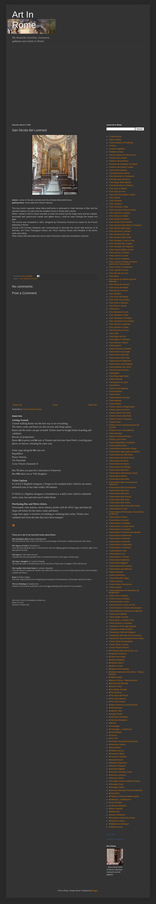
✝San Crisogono (115, 204)
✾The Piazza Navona (117, 699)
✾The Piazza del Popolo (118, 695)
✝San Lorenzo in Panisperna (120, 267)
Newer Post (17, 405)
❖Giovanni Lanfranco (117, 775)
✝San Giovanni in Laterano (119, 231)
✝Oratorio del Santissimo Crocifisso (123, 164)
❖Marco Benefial (115, 809)
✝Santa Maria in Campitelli (119, 523)
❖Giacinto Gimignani (117, 766)
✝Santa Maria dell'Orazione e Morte (123, 473)
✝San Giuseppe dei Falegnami (121, 246)
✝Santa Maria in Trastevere (120, 548)
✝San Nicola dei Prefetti (118, 288)
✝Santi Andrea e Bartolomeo (120, 584)
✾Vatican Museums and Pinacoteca (123, 705)
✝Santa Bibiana (115, 401)
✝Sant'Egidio (114, 373)
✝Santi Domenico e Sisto (119, 602)
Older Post (92, 405)
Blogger (95, 891)
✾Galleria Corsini (116, 666)
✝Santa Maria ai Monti (118, 446)
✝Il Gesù (112, 146)
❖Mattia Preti (114, 812)
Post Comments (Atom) (32, 409)
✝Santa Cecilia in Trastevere (120, 419)
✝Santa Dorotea (115, 433)
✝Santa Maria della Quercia (120, 497)
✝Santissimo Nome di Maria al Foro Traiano (126, 638)
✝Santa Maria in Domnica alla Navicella (125, 532)
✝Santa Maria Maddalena (119, 560)
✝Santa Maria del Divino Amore (121, 458)
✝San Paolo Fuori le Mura (119, 300)
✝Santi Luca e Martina (118, 614)
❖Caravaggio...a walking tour (120, 729)
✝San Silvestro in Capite (118, 327)
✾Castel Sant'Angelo (117, 657)
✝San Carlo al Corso (117, 191)
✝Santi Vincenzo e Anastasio (120, 623)
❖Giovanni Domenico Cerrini (120, 772)
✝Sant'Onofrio (114, 394)
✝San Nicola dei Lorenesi (28, 279)
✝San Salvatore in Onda (118, 315)
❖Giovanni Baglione (117, 769)
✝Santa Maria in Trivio (118, 551)
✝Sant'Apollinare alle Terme (120, 367)
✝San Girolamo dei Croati (119, 234)
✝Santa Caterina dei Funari (120, 413)
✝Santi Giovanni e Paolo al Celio (122, 605)
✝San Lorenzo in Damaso (119, 253)
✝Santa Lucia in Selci (117, 439)
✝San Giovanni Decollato (119, 219)
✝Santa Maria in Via (117, 554)
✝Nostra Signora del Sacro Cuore (122, 155)
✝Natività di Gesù (116, 152)
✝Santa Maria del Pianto (118, 461)
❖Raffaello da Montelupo (119, 824)
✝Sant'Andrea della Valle (119, 355)
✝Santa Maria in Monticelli (119, 538)
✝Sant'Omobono (115, 391)
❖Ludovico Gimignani (117, 806)
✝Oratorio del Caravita (118, 158)
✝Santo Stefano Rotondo (119, 648)
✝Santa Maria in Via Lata (119, 557)
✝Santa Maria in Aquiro (118, 517)
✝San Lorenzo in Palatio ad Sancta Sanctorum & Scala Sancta (123, 263)
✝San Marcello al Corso (118, 273)
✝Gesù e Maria (115, 140)
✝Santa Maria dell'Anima (119, 470)
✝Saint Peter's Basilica (118, 170)
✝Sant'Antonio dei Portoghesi (120, 364)
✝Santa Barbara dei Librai (119, 398)
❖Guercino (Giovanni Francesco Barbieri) (125, 790)
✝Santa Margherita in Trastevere (122, 443)
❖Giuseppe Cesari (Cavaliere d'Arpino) (124, 781)
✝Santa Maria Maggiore (118, 563)
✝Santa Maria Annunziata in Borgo (122, 449)
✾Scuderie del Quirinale (118, 683)
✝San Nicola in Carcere (118, 291)
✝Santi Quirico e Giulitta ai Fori (121, 620)
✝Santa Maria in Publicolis (119, 542)
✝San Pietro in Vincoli (117, 306)
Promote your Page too (114, 839)
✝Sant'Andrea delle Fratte (119, 358)
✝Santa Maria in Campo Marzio (121, 526)
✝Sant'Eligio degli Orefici (119, 376)
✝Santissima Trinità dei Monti (120, 629)
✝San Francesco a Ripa (118, 207)
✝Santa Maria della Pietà (119, 493)
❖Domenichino (115, 747)
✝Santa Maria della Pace (119, 490)
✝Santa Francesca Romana (120, 436)
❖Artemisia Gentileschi (118, 720)
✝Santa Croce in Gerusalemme (121, 430)
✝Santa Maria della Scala (119, 500)
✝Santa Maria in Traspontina (120, 545)
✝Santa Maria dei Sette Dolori (121, 455)
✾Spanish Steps (115, 686)
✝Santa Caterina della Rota (120, 416)
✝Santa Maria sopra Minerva (120, 569)
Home (55, 405)
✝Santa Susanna (116, 581)
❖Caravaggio (114, 726)
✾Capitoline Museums (118, 654)
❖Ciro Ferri (113, 738)
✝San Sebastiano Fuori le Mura (121, 321)
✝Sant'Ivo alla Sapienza (118, 388)
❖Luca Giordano (115, 802)
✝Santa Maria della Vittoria (119, 503)
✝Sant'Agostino (115, 346)
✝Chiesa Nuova (115, 136)
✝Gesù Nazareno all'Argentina (121, 143)
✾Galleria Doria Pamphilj (119, 669)
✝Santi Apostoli (115, 587)
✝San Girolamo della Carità (120, 237)
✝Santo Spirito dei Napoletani (121, 641)
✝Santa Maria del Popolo (119, 464)
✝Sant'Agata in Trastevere (119, 339)
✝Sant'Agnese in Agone (118, 343)
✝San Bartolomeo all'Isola (119, 173)
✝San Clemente (115, 201)
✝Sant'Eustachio (115, 379)
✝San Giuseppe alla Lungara (120, 243)
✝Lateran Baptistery (117, 149)
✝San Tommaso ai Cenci (119, 330)
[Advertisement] (36, 83)
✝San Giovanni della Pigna (119, 228)
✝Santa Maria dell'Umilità (119, 479)
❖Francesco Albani (116, 754)
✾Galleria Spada (115, 677)
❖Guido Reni (114, 793)
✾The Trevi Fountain (117, 702)
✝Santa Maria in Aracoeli (119, 520)
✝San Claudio (114, 198)
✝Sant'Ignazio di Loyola (118, 382)
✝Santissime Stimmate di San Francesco (125, 635)
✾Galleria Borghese (117, 660)
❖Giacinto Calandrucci (118, 763)
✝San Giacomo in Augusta (119, 213)
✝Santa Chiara (115, 422)
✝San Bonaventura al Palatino (121, 185)
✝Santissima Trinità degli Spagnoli (122, 626)
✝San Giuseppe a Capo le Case (122, 240)
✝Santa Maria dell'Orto (118, 476)
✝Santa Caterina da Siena (119, 410)
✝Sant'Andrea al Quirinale (119, 352)
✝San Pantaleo (115, 294)
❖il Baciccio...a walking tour (120, 799)
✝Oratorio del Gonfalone (118, 161)
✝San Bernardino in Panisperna (121, 176)
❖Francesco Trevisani (117, 757)
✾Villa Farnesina (115, 708)
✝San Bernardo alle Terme (119, 179)
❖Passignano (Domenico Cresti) (122, 818)
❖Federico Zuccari (116, 751)
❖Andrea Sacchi (115, 714)
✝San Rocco (114, 309)
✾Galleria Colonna (116, 663)
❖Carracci (113, 735)
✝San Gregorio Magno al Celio (121, 250)
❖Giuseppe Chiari (116, 784)
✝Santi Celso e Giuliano (118, 596)
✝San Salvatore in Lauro (119, 312)
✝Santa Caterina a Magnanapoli (122, 407)
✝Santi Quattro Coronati (118, 617)
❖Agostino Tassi (115, 711)
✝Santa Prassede (116, 572)
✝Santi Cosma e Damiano (119, 599)
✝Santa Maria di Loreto (118, 509)
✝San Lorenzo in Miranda (119, 259)
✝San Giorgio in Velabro (118, 216)
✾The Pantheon (115, 692)
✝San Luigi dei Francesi (118, 270)
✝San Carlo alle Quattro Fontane (122, 195)
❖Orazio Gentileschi (117, 815)
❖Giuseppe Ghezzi (116, 787)
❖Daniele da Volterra (117, 744)
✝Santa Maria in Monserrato (120, 535)
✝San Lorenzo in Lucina (118, 256)
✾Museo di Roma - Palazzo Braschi (123, 680)
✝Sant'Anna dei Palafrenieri (120, 361)
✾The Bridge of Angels (118, 689)
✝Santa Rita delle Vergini (119, 578)
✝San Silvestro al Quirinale (119, 324)
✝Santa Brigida (115, 404)
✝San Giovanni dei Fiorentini (120, 222)
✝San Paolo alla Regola (118, 297)
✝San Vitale (113, 333)
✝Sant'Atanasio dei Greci (119, 370)
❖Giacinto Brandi (116, 760)
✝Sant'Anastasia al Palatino (120, 349)
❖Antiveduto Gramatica (118, 717)
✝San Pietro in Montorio (118, 303)
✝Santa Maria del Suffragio (119, 467)
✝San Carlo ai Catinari (118, 188)
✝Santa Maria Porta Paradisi (120, 566)
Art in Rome (110, 834)
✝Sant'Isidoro (114, 385)
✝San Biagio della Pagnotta (120, 182)
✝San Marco (114, 276)
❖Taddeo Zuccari (116, 827)
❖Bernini (112, 723)
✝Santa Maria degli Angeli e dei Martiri (124, 452)
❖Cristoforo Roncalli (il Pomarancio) (123, 741)
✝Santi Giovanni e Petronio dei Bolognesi (125, 608)
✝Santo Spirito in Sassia (118, 645)
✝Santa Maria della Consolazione (122, 487)
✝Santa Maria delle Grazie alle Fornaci (124, 506)
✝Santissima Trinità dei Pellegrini (122, 632)
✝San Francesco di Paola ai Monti (122, 210)
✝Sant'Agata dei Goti (117, 336)
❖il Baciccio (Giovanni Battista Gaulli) (124, 796)
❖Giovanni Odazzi (116, 778)
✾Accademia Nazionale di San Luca (123, 651)
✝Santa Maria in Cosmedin (119, 529)
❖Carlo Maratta (115, 732)
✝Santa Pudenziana (117, 575)
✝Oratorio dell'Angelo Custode (121, 167)
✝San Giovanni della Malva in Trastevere (125, 225)
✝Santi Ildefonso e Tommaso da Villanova (125, 611)
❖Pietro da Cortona (116, 821)
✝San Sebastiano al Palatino (120, 318)
